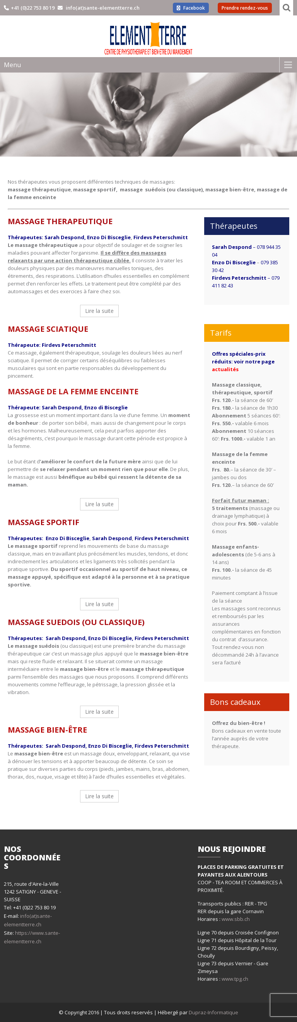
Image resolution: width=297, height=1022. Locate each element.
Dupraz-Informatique (213, 1012)
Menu (12, 65)
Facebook (191, 8)
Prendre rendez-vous (245, 8)
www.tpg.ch (235, 978)
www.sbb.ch (236, 919)
